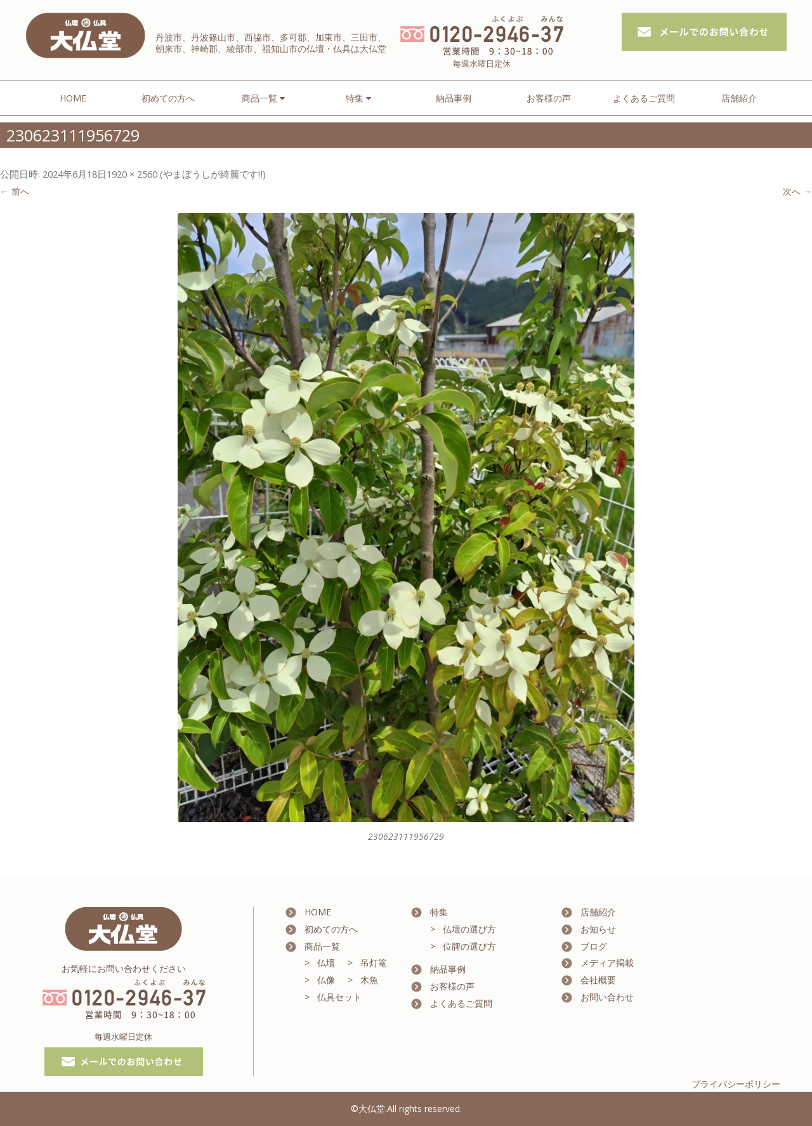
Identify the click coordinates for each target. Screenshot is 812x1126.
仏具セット (339, 997)
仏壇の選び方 (469, 929)
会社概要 (598, 980)
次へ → (797, 191)
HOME (73, 98)
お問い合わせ (607, 997)
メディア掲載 (607, 963)
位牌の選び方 (469, 946)
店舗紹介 (739, 98)
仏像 (326, 980)
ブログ (593, 946)
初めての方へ (168, 98)
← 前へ (14, 191)
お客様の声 (549, 98)
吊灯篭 (373, 963)
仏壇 (326, 963)
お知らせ (598, 929)
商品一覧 (322, 946)
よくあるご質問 (644, 98)
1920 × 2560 (132, 173)
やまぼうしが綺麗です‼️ (213, 173)
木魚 (369, 980)
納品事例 (453, 98)
